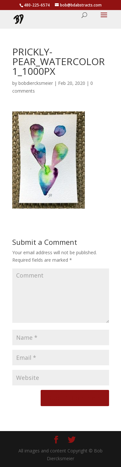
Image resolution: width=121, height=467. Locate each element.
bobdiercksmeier (35, 83)
